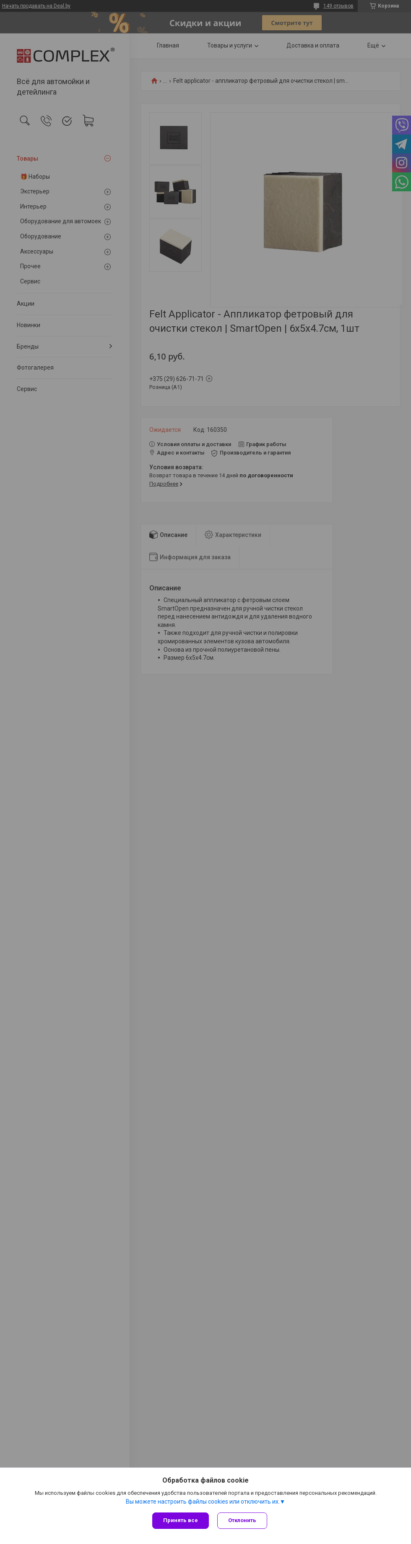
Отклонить (242, 1520)
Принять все (180, 1520)
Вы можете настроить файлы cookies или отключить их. (203, 1501)
